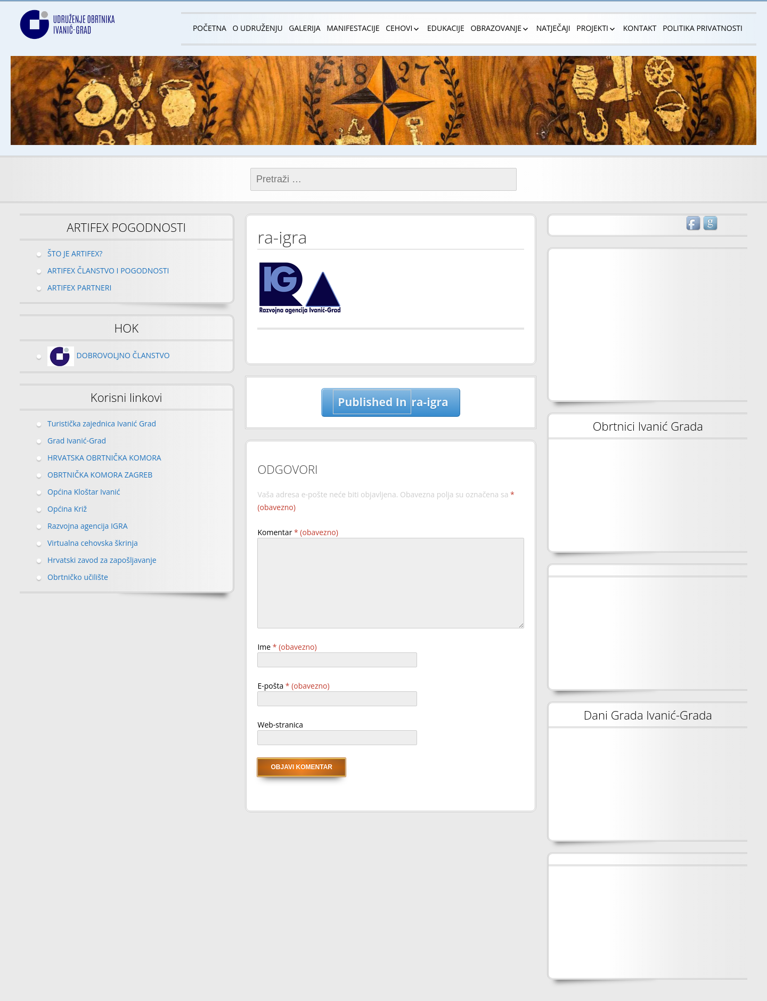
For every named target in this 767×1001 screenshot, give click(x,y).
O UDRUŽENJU (258, 28)
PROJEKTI (592, 28)
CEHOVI (399, 28)
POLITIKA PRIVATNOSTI (702, 28)
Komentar (297, 532)
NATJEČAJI (553, 28)
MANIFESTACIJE (353, 28)
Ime (286, 647)
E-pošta (293, 686)
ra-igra (390, 402)
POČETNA (209, 28)
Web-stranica (280, 725)
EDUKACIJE (445, 28)
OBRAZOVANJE (495, 28)
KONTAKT (640, 28)
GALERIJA (304, 28)
